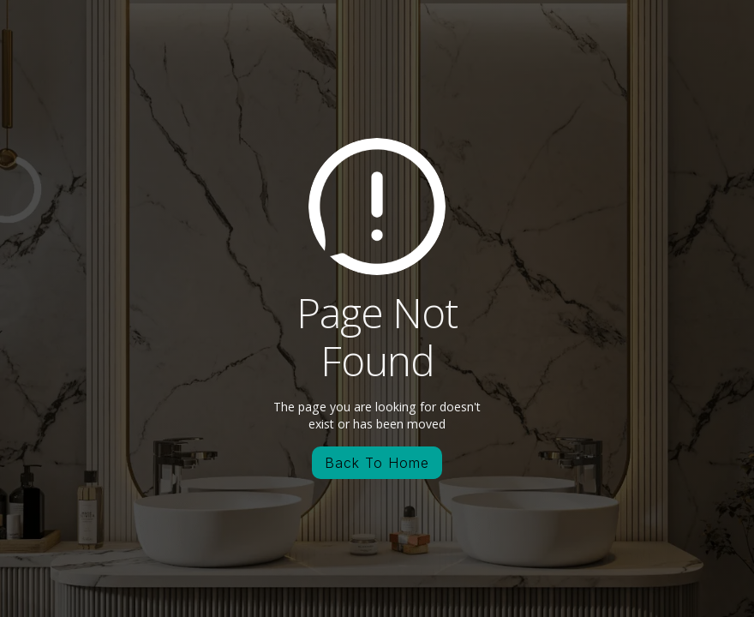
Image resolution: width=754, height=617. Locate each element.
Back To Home (377, 462)
